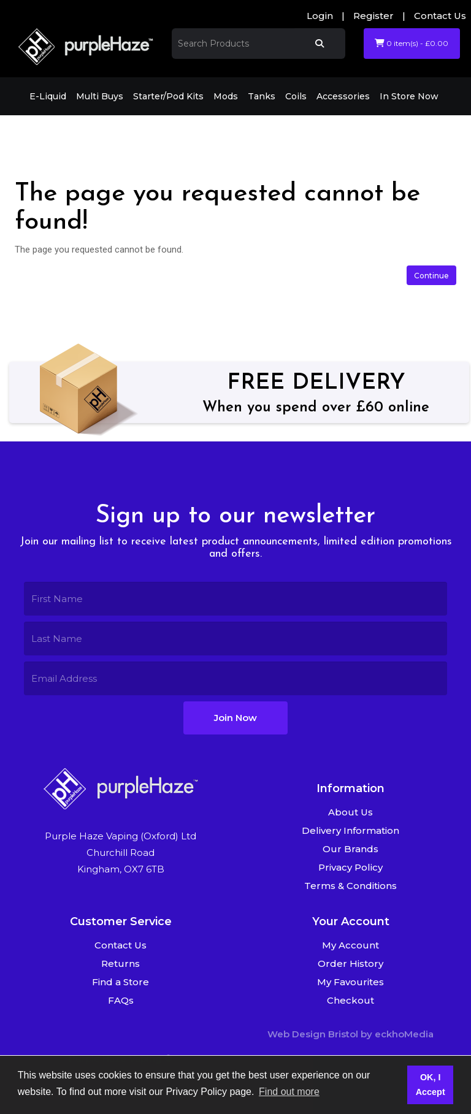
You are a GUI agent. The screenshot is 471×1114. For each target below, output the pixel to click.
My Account (350, 945)
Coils (296, 96)
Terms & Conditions (350, 885)
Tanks (261, 96)
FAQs (121, 1000)
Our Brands (350, 849)
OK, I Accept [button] (430, 1084)
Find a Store (120, 982)
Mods (225, 96)
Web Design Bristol (312, 1034)
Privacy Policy (350, 867)
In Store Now (409, 96)
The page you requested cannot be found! (163, 132)
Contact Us (440, 15)
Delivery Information (350, 830)
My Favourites (350, 982)
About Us (350, 812)
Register (373, 15)
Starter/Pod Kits (168, 96)
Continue (431, 275)
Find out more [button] (289, 1091)
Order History (350, 963)
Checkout (350, 1000)
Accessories (343, 96)
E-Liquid (47, 96)
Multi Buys (99, 96)
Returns (120, 963)
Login (320, 15)
